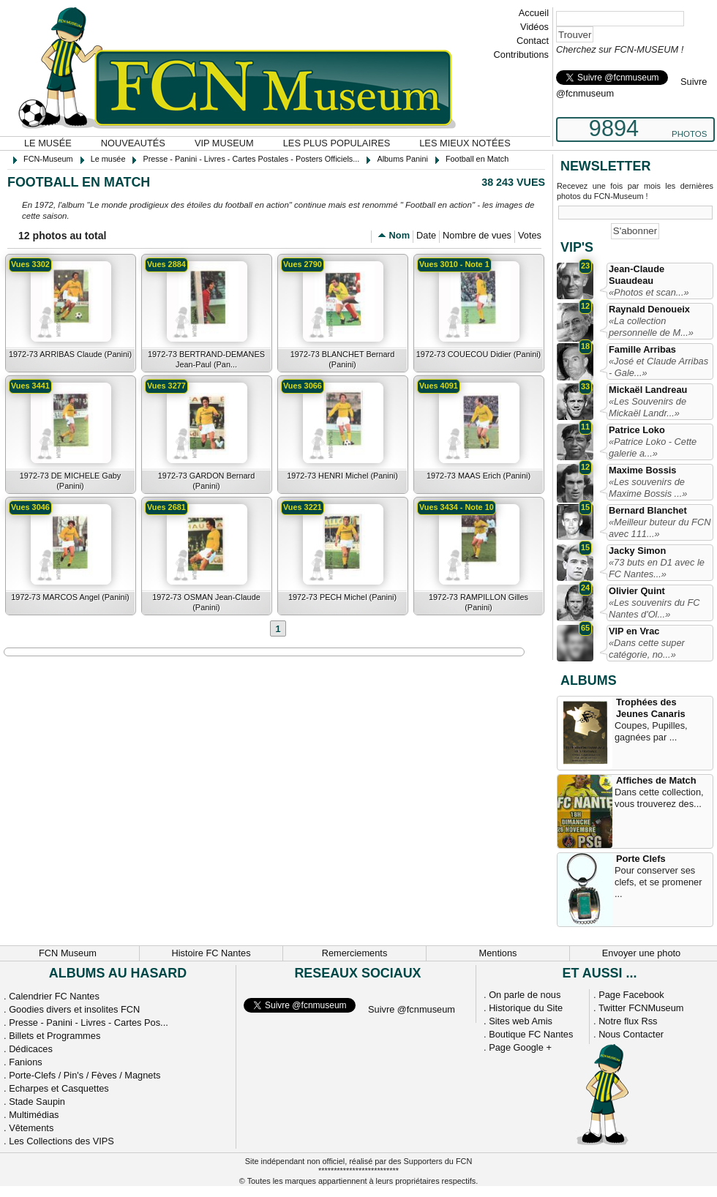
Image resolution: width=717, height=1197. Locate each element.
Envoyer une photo (641, 953)
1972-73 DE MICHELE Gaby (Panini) (70, 480)
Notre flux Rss (627, 1021)
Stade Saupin (37, 1101)
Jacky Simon (637, 550)
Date (426, 235)
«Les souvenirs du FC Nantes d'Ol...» (654, 608)
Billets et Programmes (54, 1035)
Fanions (25, 1062)
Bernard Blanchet (648, 510)
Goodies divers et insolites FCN (74, 1009)
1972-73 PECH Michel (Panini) (342, 597)
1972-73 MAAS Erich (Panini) (478, 475)
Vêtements (31, 1127)
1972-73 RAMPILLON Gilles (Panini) (478, 602)
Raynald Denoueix (649, 309)
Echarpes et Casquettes (59, 1088)
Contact (533, 40)
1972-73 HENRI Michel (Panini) (342, 475)
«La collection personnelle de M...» (651, 326)
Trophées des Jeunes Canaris (651, 708)
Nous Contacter (631, 1034)
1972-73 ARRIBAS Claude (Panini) (70, 354)
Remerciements (355, 953)
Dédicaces (31, 1048)
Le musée (48, 143)
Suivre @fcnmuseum (411, 1009)
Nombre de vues (477, 235)
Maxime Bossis (642, 470)
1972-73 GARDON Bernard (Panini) (206, 480)
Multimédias (34, 1114)
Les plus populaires (337, 143)
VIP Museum (224, 143)
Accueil (534, 12)
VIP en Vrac (634, 631)
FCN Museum (68, 953)
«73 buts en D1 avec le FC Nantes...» (657, 568)
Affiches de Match (656, 780)
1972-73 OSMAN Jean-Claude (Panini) (206, 602)
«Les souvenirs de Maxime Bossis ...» (648, 487)
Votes (529, 235)
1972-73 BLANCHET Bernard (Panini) (342, 359)
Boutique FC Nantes (531, 1034)
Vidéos (534, 26)
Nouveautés (133, 143)
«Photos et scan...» (649, 292)
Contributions (521, 54)
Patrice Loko (637, 429)
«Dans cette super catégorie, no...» (647, 648)
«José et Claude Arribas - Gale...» (658, 367)
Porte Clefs (641, 858)
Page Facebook (631, 994)
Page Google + (520, 1047)
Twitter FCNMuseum (641, 1007)
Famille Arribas (642, 349)
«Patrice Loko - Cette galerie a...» (653, 447)
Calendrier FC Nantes (54, 996)
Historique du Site (526, 1007)
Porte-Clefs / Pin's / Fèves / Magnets (84, 1075)
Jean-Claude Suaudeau (636, 274)
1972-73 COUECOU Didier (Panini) (478, 354)
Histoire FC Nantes (210, 953)
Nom (399, 235)
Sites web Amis (520, 1021)
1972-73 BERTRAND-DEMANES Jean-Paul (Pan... (206, 359)
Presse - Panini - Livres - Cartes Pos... (88, 1022)
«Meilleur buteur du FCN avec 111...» (659, 528)
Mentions (498, 953)
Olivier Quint (637, 590)
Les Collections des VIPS (61, 1141)
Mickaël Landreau (648, 389)
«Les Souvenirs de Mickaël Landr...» (647, 407)
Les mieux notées (464, 143)
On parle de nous (524, 994)
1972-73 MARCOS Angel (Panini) (70, 597)
